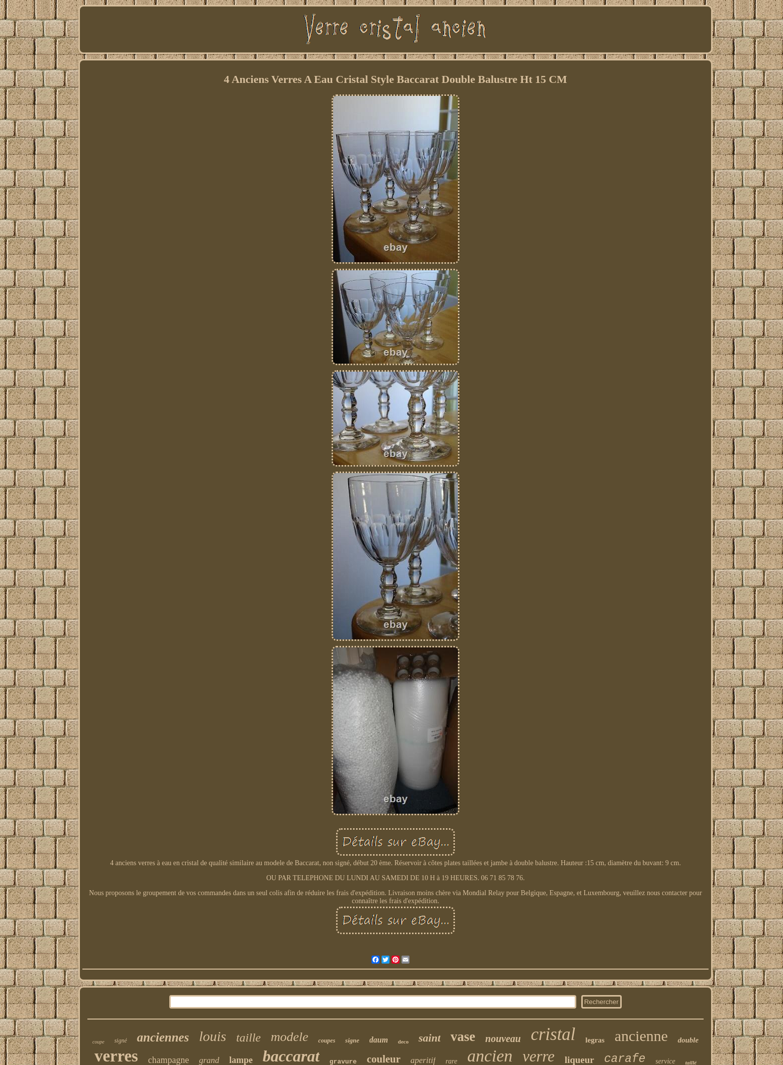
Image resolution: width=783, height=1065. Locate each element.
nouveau (503, 1038)
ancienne (641, 1036)
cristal (553, 1034)
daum (379, 1040)
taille (248, 1037)
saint (429, 1038)
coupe (98, 1042)
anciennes (163, 1037)
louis (212, 1036)
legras (594, 1040)
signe (352, 1040)
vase (462, 1036)
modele (289, 1037)
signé (120, 1040)
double (688, 1040)
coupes (326, 1040)
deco (403, 1042)
